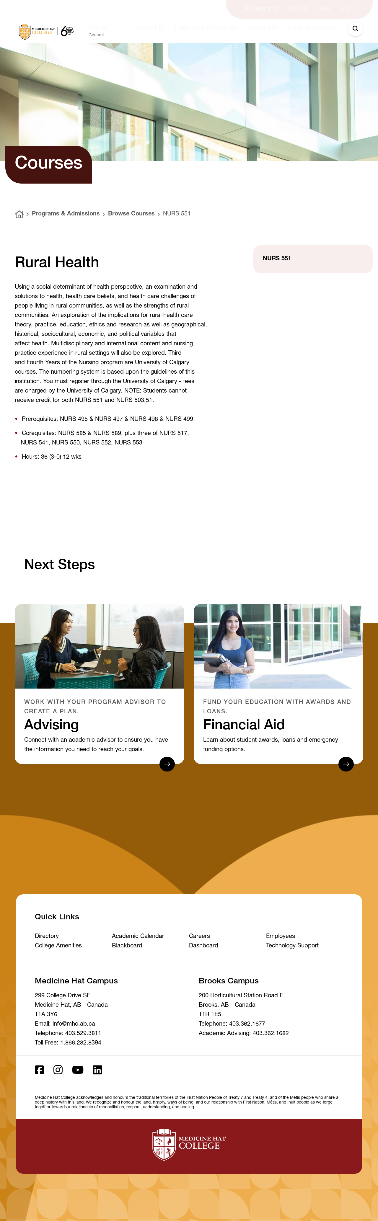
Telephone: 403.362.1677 (232, 1024)
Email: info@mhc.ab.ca (65, 1024)
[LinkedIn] (97, 1070)
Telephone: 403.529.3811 (68, 1034)
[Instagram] (58, 1070)
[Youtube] (78, 1070)
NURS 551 (177, 214)
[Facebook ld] (39, 1070)
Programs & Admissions (66, 214)
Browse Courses (131, 214)
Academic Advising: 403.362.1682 (244, 1034)
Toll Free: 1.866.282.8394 (68, 1043)
